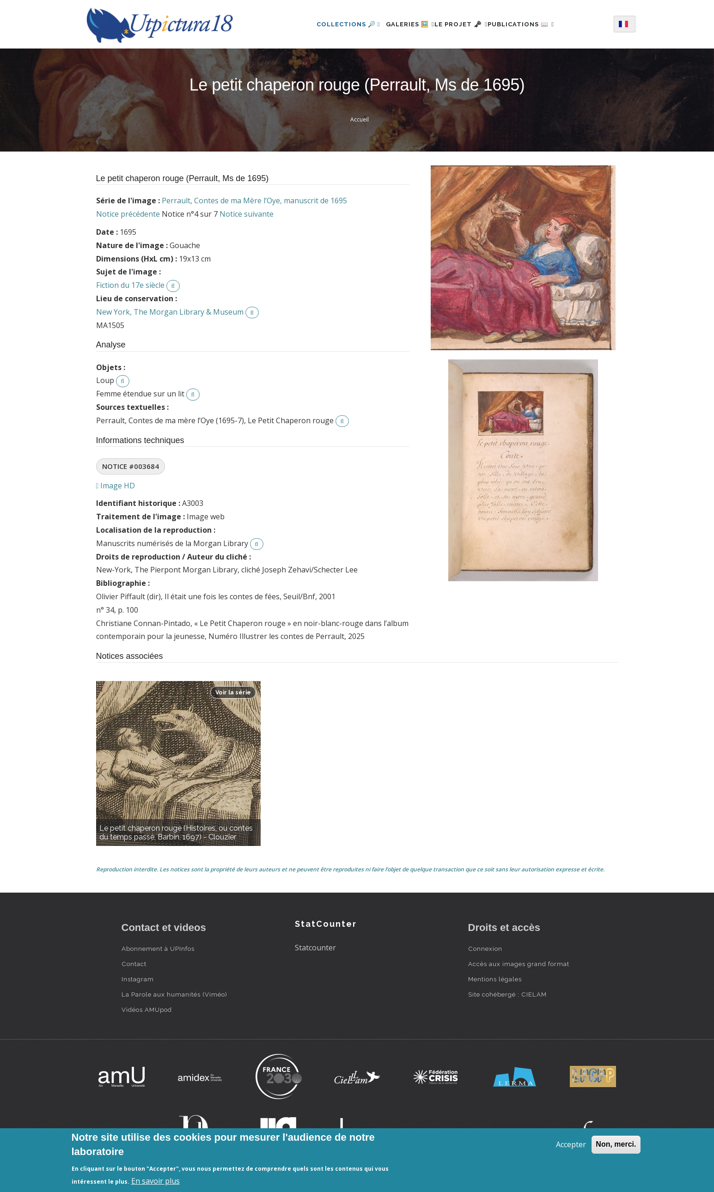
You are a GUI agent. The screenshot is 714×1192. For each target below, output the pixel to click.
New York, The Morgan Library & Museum (170, 312)
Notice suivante (247, 214)
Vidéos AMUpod (147, 1009)
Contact (134, 963)
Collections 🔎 (332, 24)
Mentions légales (495, 979)
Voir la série (233, 692)
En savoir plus (155, 1181)
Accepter (571, 1144)
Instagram (138, 979)
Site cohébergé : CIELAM (507, 994)
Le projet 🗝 (461, 24)
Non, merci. (616, 1144)
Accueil (359, 119)
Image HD (115, 485)
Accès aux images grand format (518, 963)
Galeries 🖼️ (399, 24)
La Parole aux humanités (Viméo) (174, 994)
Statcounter (315, 948)
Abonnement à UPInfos (158, 948)
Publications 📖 (532, 24)
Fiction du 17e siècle (130, 285)
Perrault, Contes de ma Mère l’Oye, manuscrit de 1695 (254, 200)
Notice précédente (128, 214)
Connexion (485, 948)
